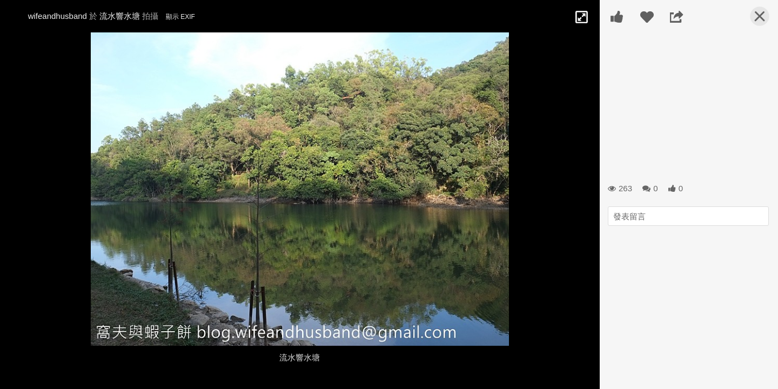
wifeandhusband (57, 16)
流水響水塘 (119, 16)
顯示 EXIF (180, 17)
